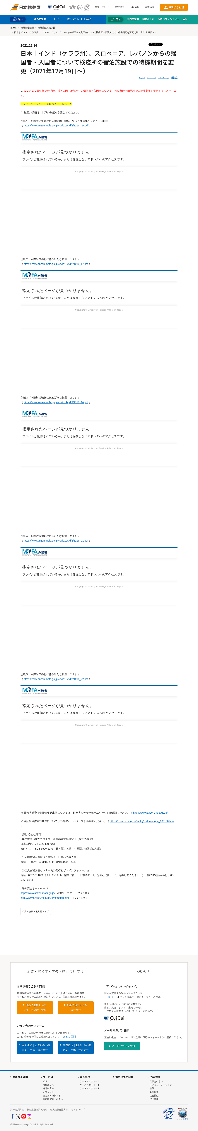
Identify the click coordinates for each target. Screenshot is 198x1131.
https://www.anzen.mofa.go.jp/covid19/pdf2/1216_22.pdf (56, 679)
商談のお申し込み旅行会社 (77, 1007)
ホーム (13, 27)
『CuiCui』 (110, 997)
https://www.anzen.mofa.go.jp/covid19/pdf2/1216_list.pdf (56, 125)
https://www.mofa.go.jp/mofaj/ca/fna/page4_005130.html (142, 821)
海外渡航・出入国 (46, 27)
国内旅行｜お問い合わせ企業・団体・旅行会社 (77, 1047)
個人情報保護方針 (59, 1109)
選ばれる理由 (102, 7)
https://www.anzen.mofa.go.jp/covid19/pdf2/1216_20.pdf (56, 402)
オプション (48, 1092)
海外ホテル (48, 1085)
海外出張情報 (27, 27)
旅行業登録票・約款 (37, 1109)
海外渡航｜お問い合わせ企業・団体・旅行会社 (36, 1047)
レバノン (151, 77)
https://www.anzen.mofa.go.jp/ (150, 812)
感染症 (174, 77)
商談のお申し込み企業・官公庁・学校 (35, 1007)
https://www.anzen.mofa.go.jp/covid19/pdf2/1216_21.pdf (56, 540)
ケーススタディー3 (89, 1088)
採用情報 (134, 7)
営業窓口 (119, 7)
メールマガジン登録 (123, 1045)
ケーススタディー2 (89, 1085)
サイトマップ (78, 1109)
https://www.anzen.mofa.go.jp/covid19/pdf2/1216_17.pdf (56, 263)
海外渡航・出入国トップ (36, 911)
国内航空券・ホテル (53, 1099)
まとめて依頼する (52, 1095)
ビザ (45, 1081)
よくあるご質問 (67, 1036)
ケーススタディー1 (89, 1081)
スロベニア (163, 77)
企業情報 (149, 7)
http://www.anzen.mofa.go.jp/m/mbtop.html (45, 897)
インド (142, 77)
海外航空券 (48, 1088)
